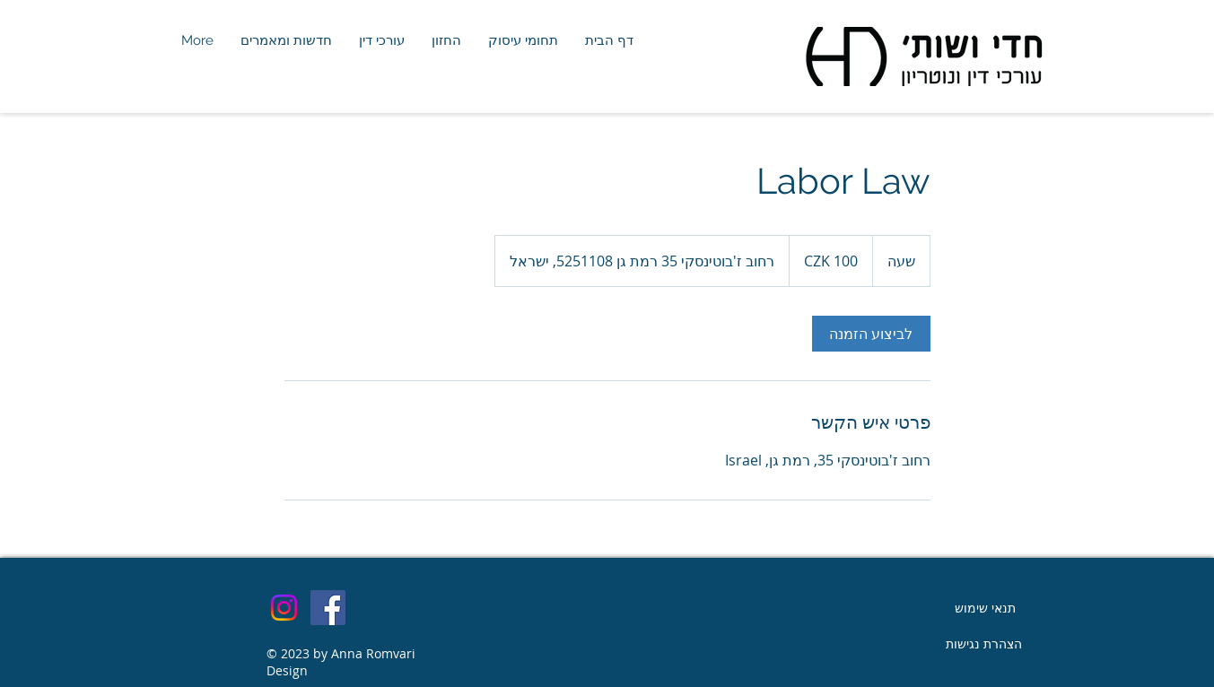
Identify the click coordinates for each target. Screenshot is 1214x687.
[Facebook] (327, 607)
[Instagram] (283, 607)
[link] (871, 334)
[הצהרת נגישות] (984, 644)
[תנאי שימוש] (985, 608)
